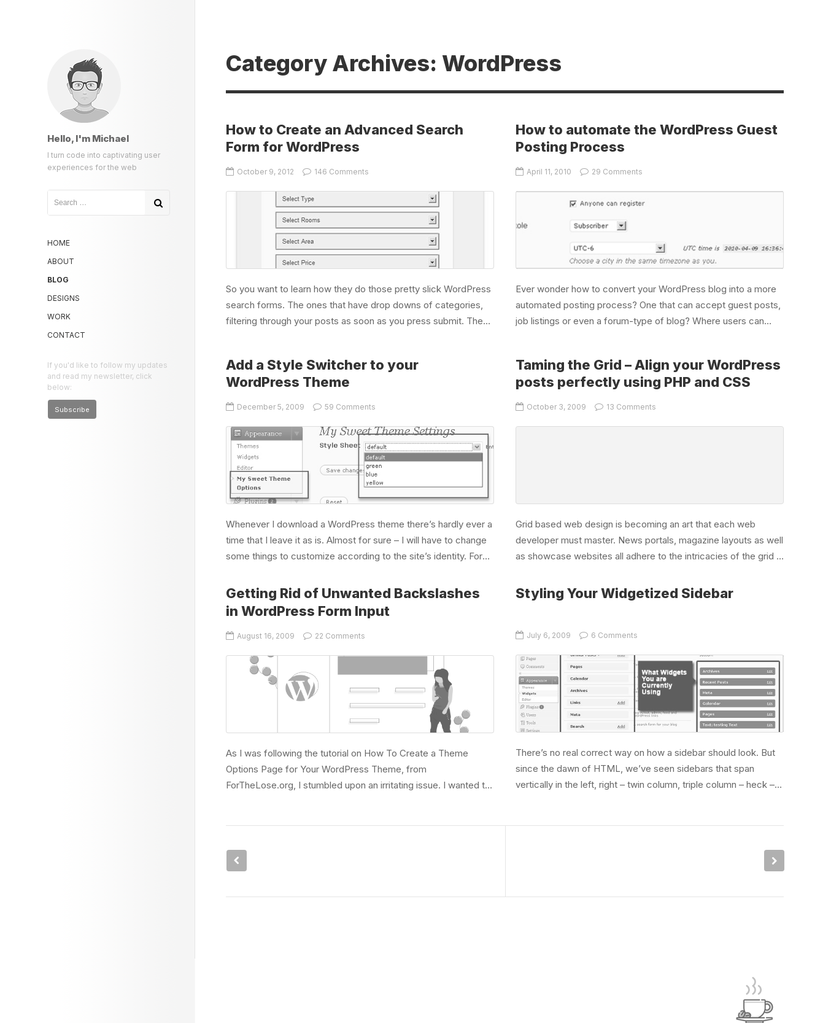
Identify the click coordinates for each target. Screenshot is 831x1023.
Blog (58, 279)
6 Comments (608, 635)
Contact (66, 335)
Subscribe (72, 409)
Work (59, 316)
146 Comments (336, 171)
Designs (63, 298)
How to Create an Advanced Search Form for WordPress (360, 230)
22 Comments (334, 635)
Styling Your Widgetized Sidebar (624, 593)
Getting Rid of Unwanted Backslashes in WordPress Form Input (360, 694)
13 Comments (625, 406)
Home (58, 242)
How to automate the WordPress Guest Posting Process (650, 230)
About (60, 261)
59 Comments (344, 406)
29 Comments (611, 171)
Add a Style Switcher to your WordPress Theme (360, 465)
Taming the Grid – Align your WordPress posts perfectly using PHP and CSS (650, 465)
